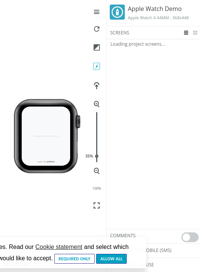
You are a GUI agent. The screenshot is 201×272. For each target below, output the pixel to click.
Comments (122, 235)
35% (96, 156)
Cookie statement (59, 247)
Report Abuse (132, 265)
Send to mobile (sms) (141, 250)
